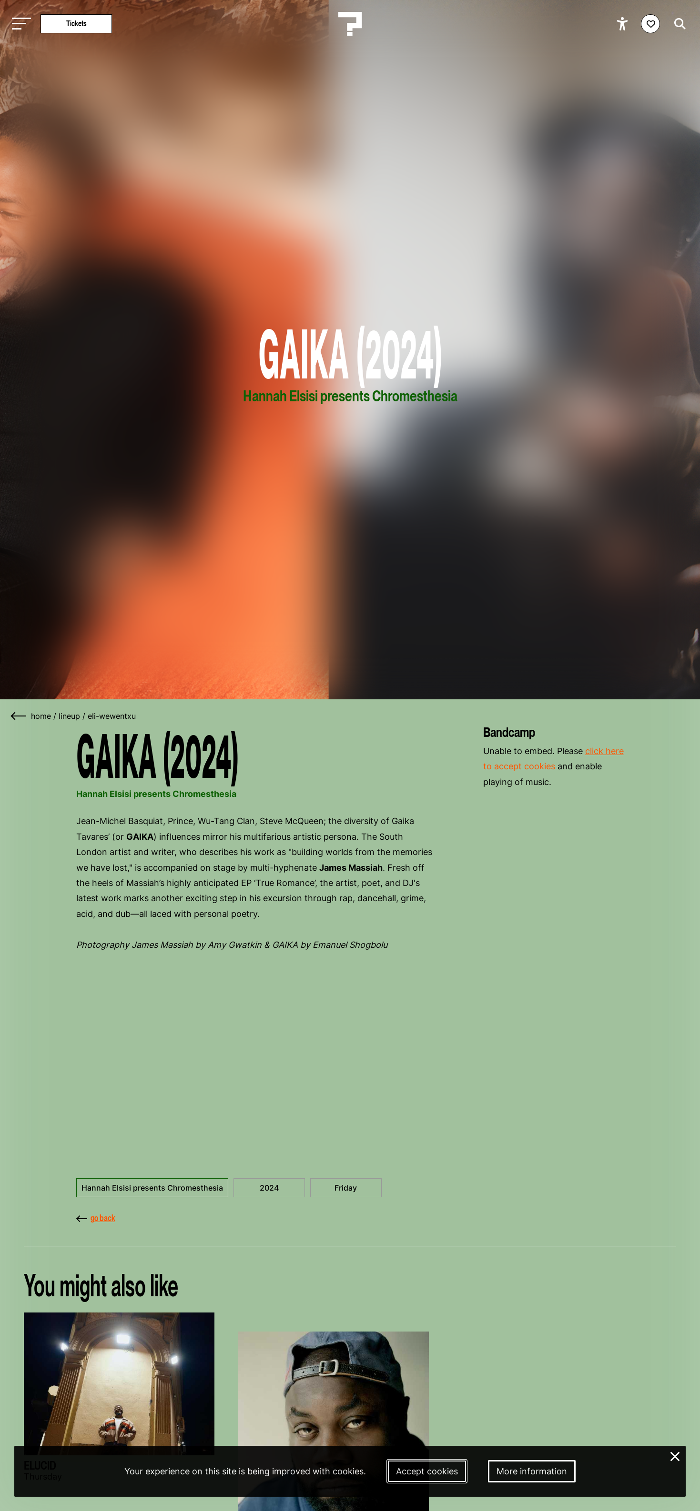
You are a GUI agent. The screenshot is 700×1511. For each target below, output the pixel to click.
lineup (69, 716)
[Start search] (677, 23)
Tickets (76, 23)
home (41, 716)
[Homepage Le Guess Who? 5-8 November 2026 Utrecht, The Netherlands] (350, 24)
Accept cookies (427, 1471)
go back (95, 1218)
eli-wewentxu (112, 716)
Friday (346, 1188)
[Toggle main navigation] (19, 24)
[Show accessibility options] (623, 23)
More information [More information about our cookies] (532, 1471)
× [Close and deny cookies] (675, 1456)
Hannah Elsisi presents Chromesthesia (152, 1188)
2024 (269, 1188)
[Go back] (19, 716)
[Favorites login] (650, 23)
